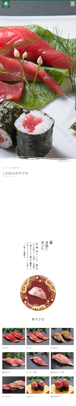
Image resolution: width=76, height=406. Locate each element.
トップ (4, 168)
